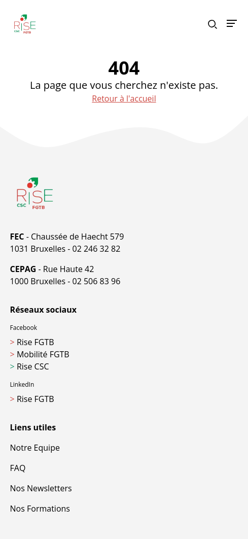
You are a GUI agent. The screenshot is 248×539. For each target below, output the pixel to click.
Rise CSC (29, 366)
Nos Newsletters (41, 488)
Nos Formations (40, 508)
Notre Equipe (35, 447)
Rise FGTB (32, 342)
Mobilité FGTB (39, 354)
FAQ (18, 468)
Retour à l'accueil (124, 98)
